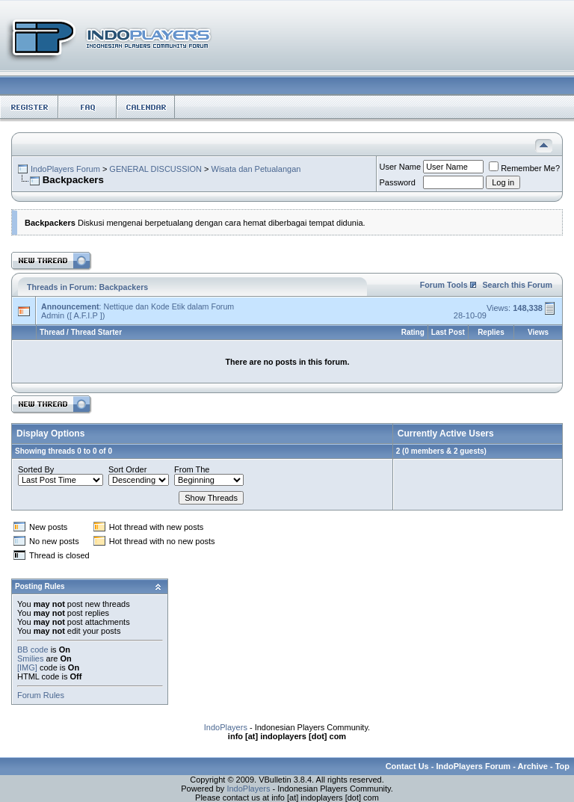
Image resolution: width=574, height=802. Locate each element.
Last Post (448, 332)
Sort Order (127, 469)
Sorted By (36, 469)
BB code (33, 649)
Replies (491, 332)
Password (398, 182)
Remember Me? (524, 168)
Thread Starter (96, 332)
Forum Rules (40, 695)
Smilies (30, 658)
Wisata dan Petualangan (256, 168)
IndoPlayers (225, 727)
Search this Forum (517, 284)
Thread (52, 332)
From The (191, 469)
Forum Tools (444, 284)
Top (562, 766)
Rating (413, 332)
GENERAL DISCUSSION (155, 168)
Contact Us (407, 766)
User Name (401, 166)
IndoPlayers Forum (65, 168)
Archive (533, 766)
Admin (52, 315)
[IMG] (27, 667)
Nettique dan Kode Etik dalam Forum (168, 306)
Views (538, 332)
